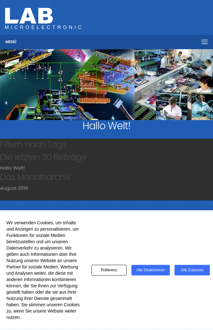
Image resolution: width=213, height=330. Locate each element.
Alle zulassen (192, 272)
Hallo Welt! (12, 168)
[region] (106, 84)
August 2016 (14, 188)
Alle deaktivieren (150, 272)
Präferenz (109, 272)
